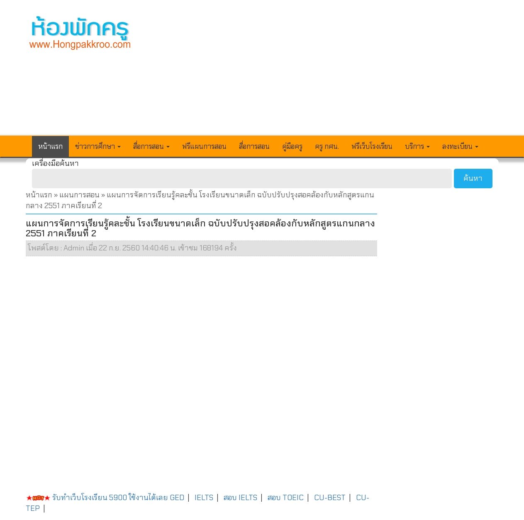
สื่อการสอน (254, 146)
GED (177, 498)
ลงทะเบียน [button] (460, 146)
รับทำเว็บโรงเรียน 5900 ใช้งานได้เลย (97, 498)
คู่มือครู (292, 146)
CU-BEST (330, 498)
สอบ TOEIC (286, 498)
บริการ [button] (417, 146)
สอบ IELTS (240, 498)
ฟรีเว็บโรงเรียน (371, 146)
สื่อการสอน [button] (151, 146)
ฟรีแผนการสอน (204, 146)
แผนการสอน (79, 195)
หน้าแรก (50, 146)
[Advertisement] (323, 73)
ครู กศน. (327, 146)
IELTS (204, 498)
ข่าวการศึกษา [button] (98, 146)
